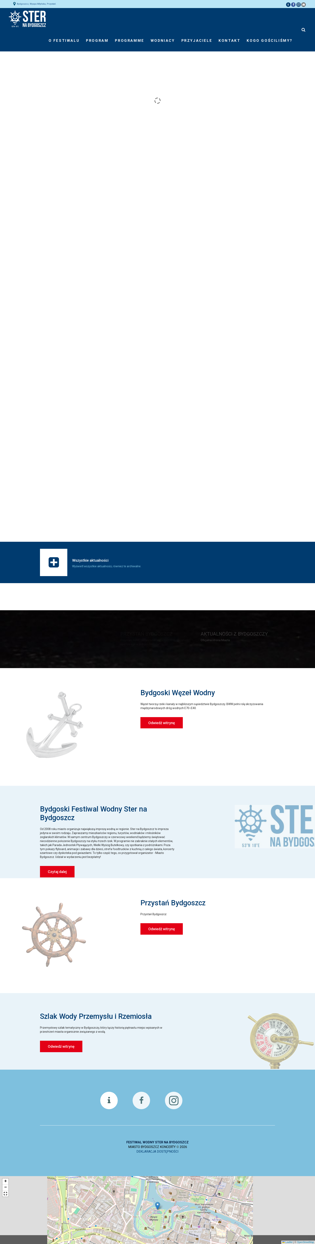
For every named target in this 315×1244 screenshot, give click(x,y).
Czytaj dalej (57, 872)
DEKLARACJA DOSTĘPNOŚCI (157, 1151)
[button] (157, 1206)
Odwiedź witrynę (161, 723)
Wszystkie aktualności (90, 560)
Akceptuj (211, 1239)
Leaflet (287, 1242)
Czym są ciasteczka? (232, 1238)
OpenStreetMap (305, 1242)
